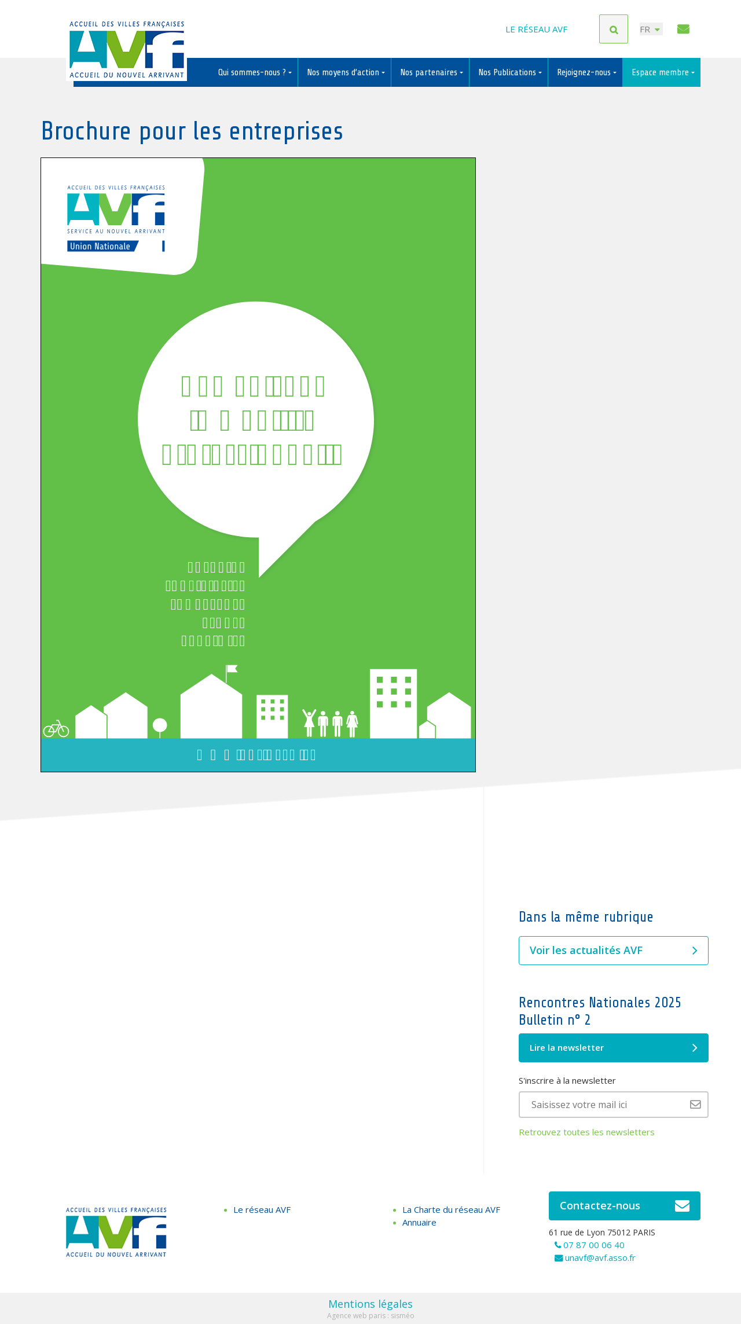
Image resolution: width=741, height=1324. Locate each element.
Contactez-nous (625, 1206)
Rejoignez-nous (585, 72)
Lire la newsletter (614, 1048)
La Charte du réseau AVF (451, 1209)
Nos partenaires (430, 72)
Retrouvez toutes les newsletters (587, 1132)
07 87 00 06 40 (594, 1244)
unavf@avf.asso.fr (600, 1257)
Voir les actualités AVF (614, 950)
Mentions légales (370, 1304)
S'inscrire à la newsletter (567, 1080)
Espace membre (661, 72)
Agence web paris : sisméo (370, 1316)
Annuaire (419, 1222)
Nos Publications (508, 72)
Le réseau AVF (536, 29)
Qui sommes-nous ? (253, 72)
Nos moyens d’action (344, 72)
